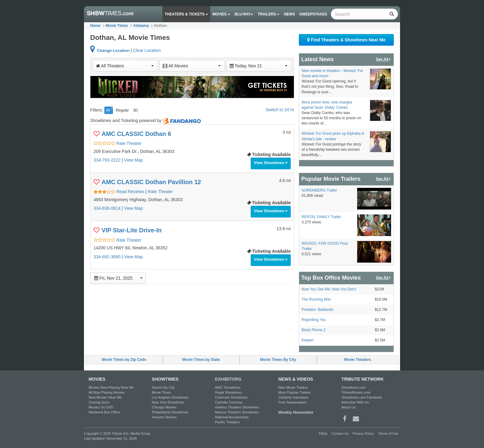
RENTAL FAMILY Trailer (321, 217)
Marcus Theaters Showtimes (237, 412)
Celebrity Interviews (293, 397)
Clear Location (147, 50)
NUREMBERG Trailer (319, 190)
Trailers (269, 14)
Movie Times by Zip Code (124, 359)
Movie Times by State (201, 359)
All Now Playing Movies (106, 392)
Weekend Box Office (104, 412)
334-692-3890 (107, 256)
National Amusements (232, 417)
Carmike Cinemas (229, 402)
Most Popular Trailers (294, 392)
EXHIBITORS (228, 379)
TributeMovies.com (355, 392)
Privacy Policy (363, 433)
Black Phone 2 (313, 330)
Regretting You (314, 320)
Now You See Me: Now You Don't (329, 289)
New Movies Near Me (105, 397)
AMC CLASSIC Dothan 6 (136, 133)
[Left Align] (391, 14)
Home (95, 25)
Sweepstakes (313, 14)
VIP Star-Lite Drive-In (132, 230)
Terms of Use (388, 433)
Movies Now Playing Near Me (111, 387)
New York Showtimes (168, 402)
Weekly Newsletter (295, 412)
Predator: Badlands (317, 309)
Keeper (308, 340)
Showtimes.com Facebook (361, 397)
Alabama (141, 25)
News (289, 14)
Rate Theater (117, 143)
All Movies (191, 65)
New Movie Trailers (292, 387)
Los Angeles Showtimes (170, 397)
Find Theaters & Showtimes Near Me (346, 39)
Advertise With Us (355, 402)
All (108, 110)
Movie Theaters (357, 359)
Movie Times (117, 25)
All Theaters (125, 65)
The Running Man (316, 299)
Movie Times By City (278, 359)
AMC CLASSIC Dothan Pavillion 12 (151, 182)
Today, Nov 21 (258, 65)
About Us (348, 407)
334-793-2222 (107, 160)
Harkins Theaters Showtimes (237, 407)
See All (383, 59)
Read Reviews (119, 191)
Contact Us (340, 433)
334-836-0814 (107, 208)
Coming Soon (99, 402)
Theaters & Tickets (186, 14)
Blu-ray (244, 14)
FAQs (323, 433)
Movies (221, 14)
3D (135, 110)
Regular (122, 110)
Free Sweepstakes (292, 402)
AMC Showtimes (228, 387)
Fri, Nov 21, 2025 (118, 278)
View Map (133, 160)
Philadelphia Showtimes (170, 412)
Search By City (163, 387)
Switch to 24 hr (279, 109)
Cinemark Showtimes (231, 397)
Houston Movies (164, 417)
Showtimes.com (353, 387)
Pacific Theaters (227, 422)
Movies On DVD (101, 407)
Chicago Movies (164, 407)
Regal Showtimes (228, 392)
